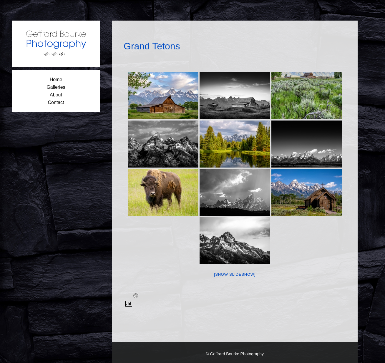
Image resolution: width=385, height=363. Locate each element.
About (56, 94)
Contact (56, 102)
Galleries (56, 87)
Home (56, 79)
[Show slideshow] (234, 274)
